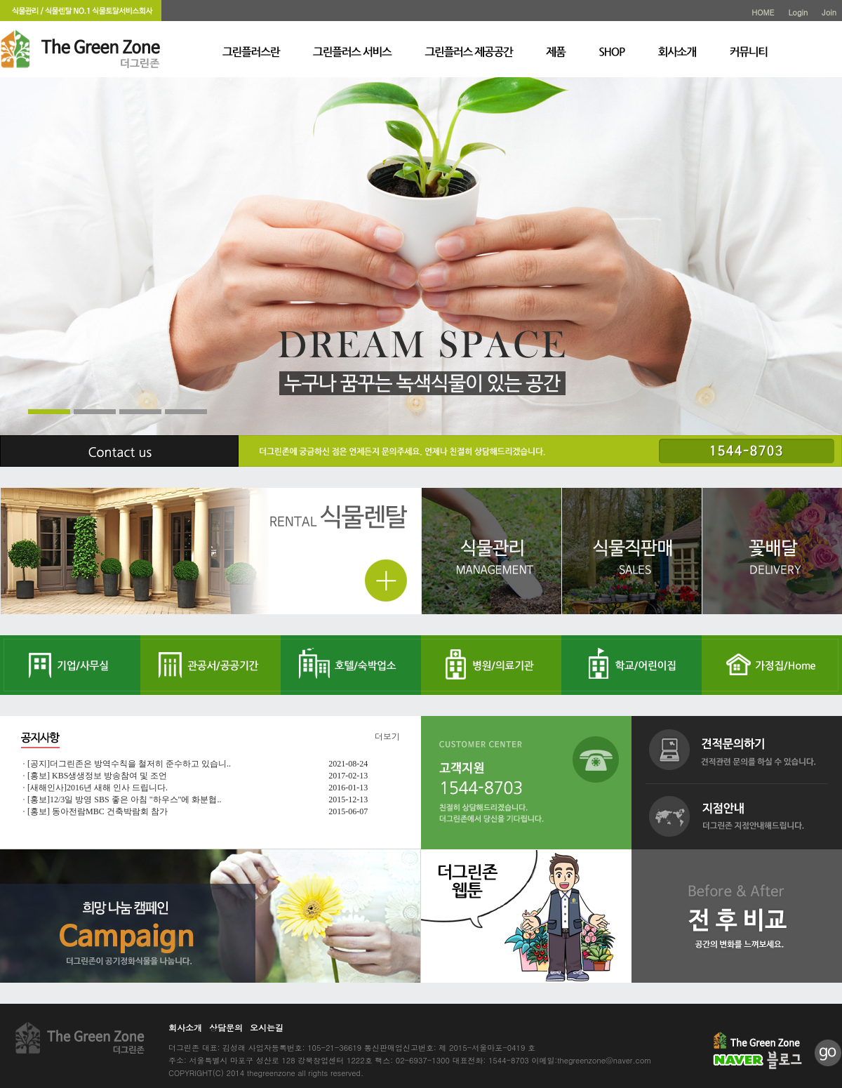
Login (798, 12)
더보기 (387, 736)
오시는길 (266, 1027)
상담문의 (226, 1027)
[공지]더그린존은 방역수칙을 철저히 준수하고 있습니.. (129, 764)
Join (829, 12)
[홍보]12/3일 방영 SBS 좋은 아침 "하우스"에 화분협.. (124, 799)
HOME (762, 12)
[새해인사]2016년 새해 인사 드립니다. (97, 787)
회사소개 (185, 1027)
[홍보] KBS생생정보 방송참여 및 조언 (97, 776)
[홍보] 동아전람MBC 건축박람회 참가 (97, 811)
